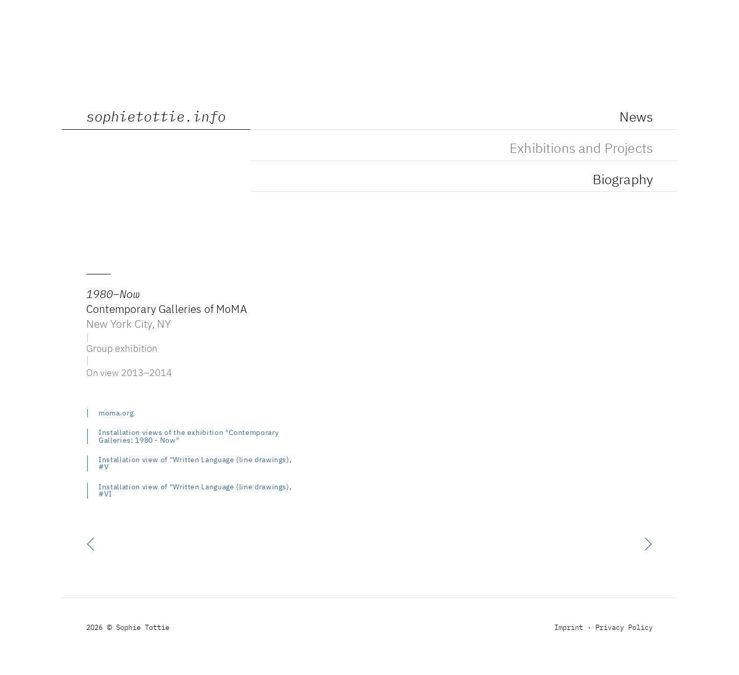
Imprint (568, 627)
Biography (623, 180)
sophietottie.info (156, 118)
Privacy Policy (624, 627)
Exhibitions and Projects (581, 149)
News (636, 118)
